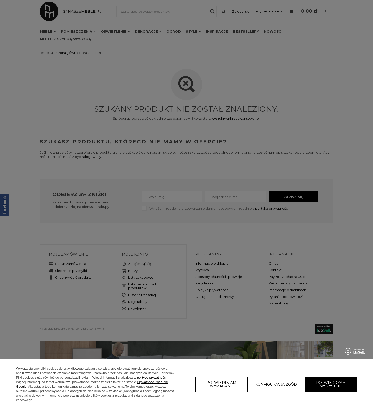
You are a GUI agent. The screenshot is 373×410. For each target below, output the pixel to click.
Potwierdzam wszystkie (331, 384)
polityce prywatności (151, 377)
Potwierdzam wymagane (221, 384)
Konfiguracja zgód (276, 384)
